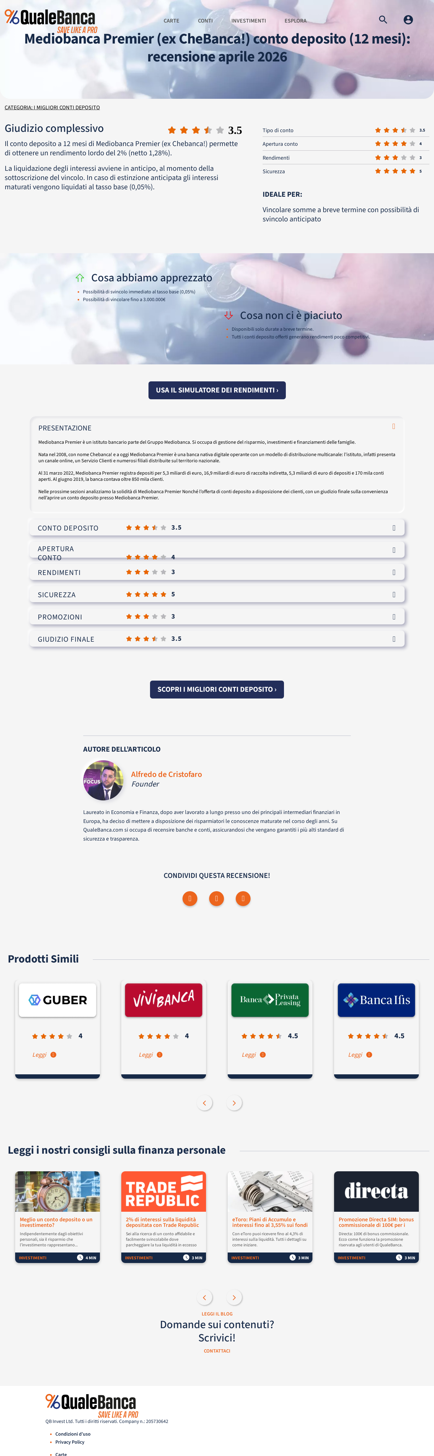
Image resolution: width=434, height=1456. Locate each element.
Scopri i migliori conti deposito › (217, 689)
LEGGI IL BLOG (217, 1314)
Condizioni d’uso (73, 1434)
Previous (205, 1103)
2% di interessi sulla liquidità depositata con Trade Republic (163, 1222)
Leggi (45, 1055)
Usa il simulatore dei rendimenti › (217, 390)
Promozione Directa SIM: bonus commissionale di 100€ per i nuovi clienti (377, 1222)
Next (235, 1103)
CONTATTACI (217, 1351)
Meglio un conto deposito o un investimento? (56, 1222)
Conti (205, 21)
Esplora (296, 21)
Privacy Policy (69, 1442)
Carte (171, 21)
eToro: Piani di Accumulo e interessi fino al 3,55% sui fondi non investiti (270, 1222)
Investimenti (248, 21)
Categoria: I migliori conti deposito (52, 107)
